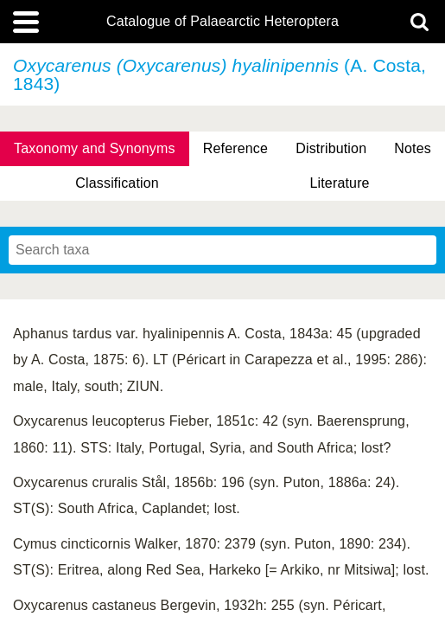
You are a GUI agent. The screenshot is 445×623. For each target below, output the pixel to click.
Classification (117, 183)
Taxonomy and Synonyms (94, 148)
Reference (235, 148)
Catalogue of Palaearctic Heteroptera (222, 22)
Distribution (331, 148)
